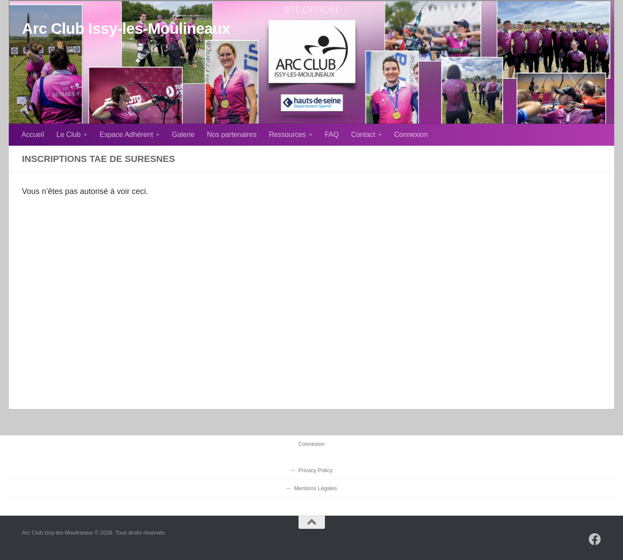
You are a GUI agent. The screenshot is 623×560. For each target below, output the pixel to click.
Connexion (411, 134)
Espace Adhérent (126, 134)
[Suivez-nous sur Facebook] (595, 539)
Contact (363, 134)
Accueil (33, 134)
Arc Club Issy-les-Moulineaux (126, 28)
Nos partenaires (231, 134)
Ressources (287, 134)
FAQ (332, 134)
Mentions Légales (315, 488)
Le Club (69, 134)
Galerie (183, 134)
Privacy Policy (316, 470)
